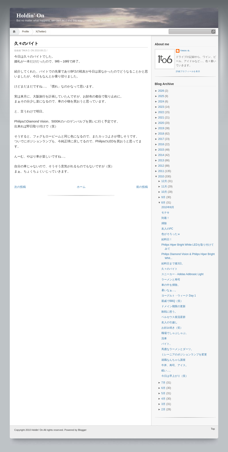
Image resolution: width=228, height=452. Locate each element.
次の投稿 (20, 187)
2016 (161, 144)
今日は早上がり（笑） (174, 375)
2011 (161, 171)
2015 (161, 149)
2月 (163, 409)
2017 (161, 139)
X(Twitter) (41, 31)
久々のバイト (26, 43)
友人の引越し (169, 322)
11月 (164, 186)
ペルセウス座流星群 (173, 317)
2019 (161, 128)
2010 (161, 176)
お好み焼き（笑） (172, 327)
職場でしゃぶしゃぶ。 (174, 333)
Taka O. (185, 51)
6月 (163, 388)
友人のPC (167, 228)
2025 (161, 96)
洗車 (164, 338)
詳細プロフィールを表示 (188, 71)
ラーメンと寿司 (170, 279)
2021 (161, 117)
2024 (161, 101)
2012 (161, 165)
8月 (163, 202)
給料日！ (166, 239)
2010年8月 (167, 207)
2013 (161, 160)
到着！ (165, 218)
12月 (164, 181)
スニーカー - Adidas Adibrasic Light (182, 274)
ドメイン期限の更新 (173, 306)
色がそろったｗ (170, 234)
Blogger (82, 430)
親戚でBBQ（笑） (172, 301)
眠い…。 (166, 370)
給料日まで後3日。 (172, 263)
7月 (163, 382)
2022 (161, 112)
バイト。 (166, 343)
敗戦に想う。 (169, 311)
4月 (163, 398)
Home (15, 31)
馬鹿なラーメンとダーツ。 (177, 349)
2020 (161, 122)
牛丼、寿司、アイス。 (174, 365)
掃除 (164, 223)
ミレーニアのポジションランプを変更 (184, 354)
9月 (163, 197)
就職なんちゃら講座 (173, 359)
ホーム (81, 187)
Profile (25, 31)
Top (213, 428)
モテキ (165, 212)
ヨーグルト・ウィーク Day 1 (178, 295)
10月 (164, 191)
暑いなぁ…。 (169, 290)
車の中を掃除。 (170, 284)
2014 (161, 155)
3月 (163, 404)
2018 (161, 133)
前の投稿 (142, 187)
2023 (161, 106)
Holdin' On (30, 15)
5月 (163, 393)
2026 (161, 90)
